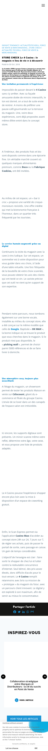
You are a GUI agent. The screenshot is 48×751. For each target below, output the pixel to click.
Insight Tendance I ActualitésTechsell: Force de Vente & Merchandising (24, 46)
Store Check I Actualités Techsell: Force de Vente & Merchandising (22, 50)
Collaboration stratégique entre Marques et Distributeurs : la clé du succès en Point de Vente (24, 685)
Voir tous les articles (24, 718)
